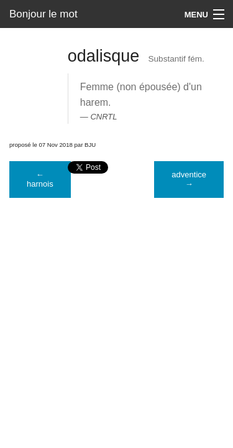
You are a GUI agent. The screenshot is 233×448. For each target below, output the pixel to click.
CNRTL (103, 116)
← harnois (40, 179)
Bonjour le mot (43, 14)
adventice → (188, 179)
